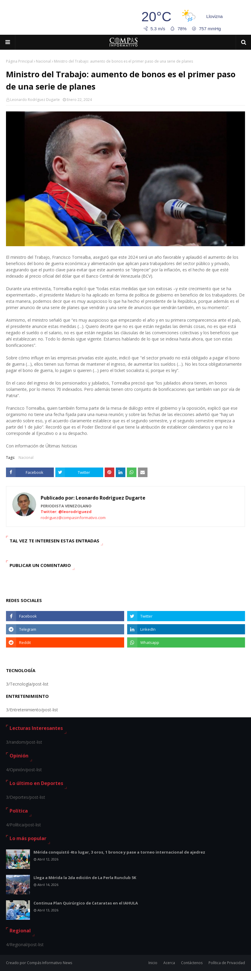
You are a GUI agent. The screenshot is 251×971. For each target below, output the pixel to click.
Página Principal (19, 61)
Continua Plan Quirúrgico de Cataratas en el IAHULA (86, 903)
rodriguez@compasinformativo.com (73, 517)
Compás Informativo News (49, 962)
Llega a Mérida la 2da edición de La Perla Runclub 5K (85, 877)
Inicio (152, 962)
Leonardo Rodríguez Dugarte (35, 99)
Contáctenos (192, 962)
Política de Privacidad (227, 962)
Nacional (43, 61)
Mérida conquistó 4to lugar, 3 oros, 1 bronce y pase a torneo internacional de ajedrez (119, 852)
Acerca (169, 962)
